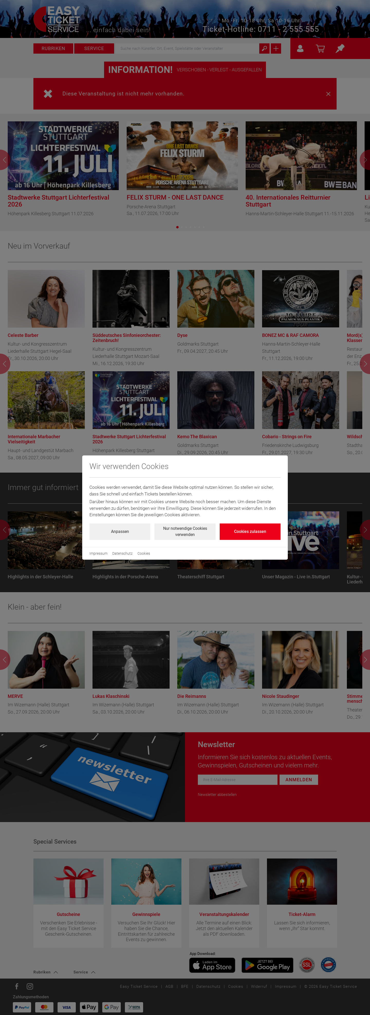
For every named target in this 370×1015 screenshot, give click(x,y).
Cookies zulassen (250, 531)
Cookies (143, 553)
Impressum (98, 553)
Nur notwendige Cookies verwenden (185, 531)
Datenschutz (122, 553)
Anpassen (120, 531)
